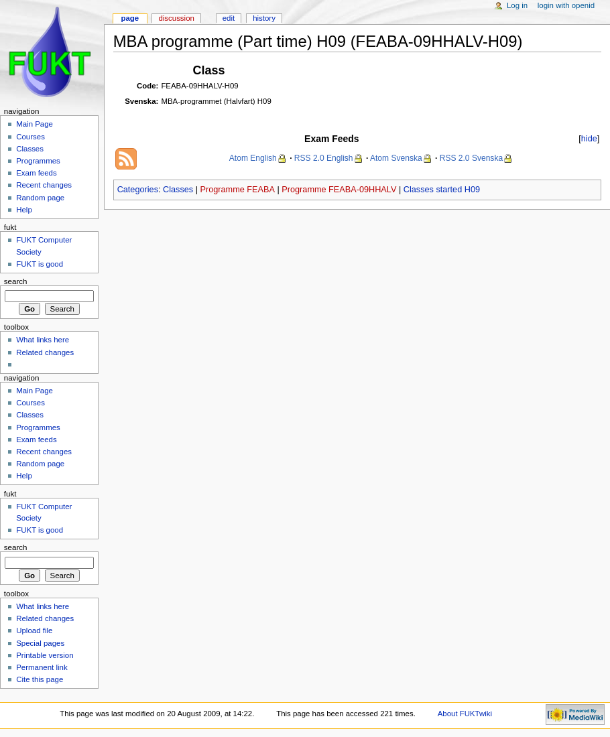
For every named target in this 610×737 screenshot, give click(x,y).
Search (15, 281)
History (264, 18)
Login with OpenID (566, 5)
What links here (42, 340)
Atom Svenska (396, 158)
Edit (229, 18)
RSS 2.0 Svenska (471, 158)
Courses (30, 137)
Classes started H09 (442, 189)
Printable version (44, 655)
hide (589, 138)
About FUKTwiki (465, 714)
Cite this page (39, 679)
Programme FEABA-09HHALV (339, 189)
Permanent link (41, 667)
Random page (40, 198)
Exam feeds (36, 173)
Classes (178, 189)
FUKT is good (39, 264)
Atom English (253, 158)
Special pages (40, 643)
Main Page (34, 124)
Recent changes (44, 185)
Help (24, 210)
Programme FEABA (237, 189)
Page (130, 18)
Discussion (176, 18)
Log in (517, 5)
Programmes (38, 161)
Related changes (45, 352)
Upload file (34, 630)
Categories (137, 189)
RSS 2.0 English (323, 158)
